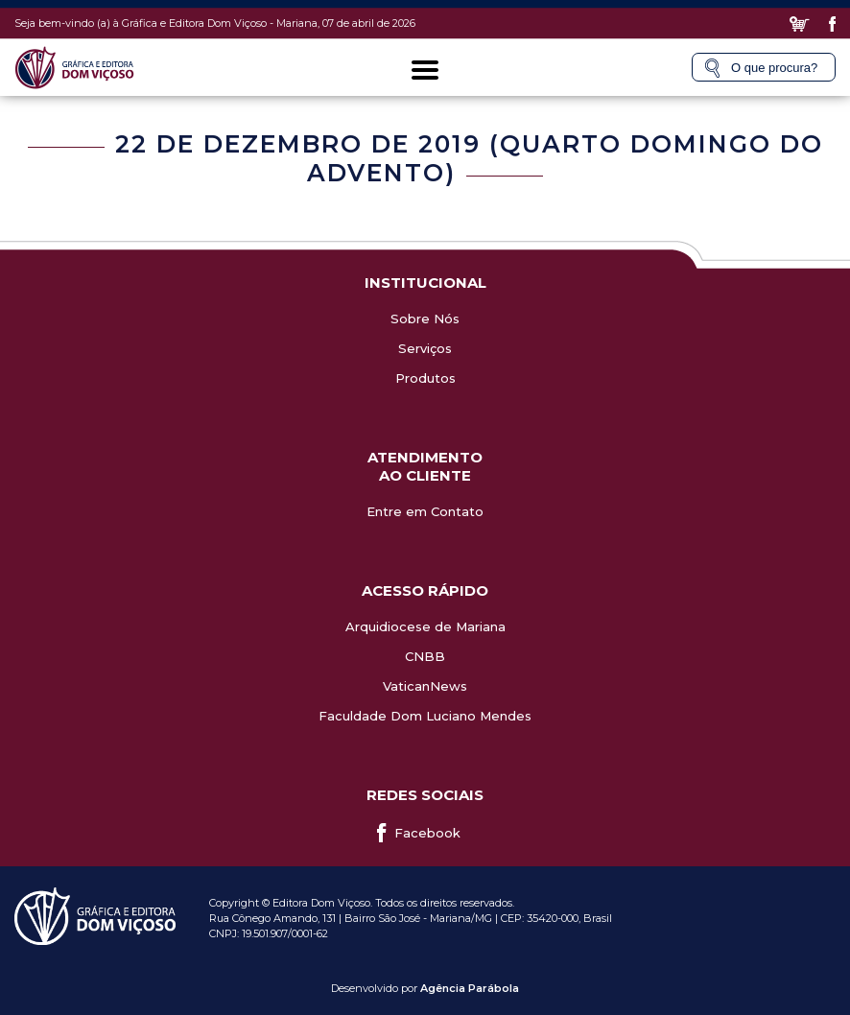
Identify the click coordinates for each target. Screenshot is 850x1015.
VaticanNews (425, 686)
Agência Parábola (469, 988)
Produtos (425, 378)
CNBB (425, 656)
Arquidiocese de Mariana (425, 626)
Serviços (425, 348)
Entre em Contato (425, 511)
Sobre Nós (425, 318)
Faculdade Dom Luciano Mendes (425, 715)
